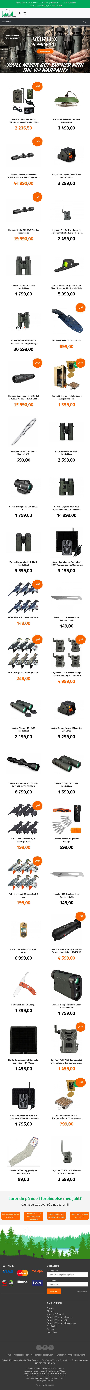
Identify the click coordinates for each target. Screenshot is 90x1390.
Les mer (53, 1378)
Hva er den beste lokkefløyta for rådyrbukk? (33, 1216)
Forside (50, 1308)
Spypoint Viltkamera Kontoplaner (61, 1323)
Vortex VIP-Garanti (55, 1314)
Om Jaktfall (52, 1326)
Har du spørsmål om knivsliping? (10, 1216)
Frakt (9, 1355)
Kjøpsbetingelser (21, 1355)
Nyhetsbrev (61, 1355)
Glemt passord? (82, 1291)
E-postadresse (52, 1271)
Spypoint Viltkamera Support (59, 1317)
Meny (6, 22)
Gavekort (51, 1329)
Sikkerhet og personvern (42, 1355)
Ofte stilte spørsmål (76, 1355)
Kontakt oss (52, 1332)
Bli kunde (51, 1311)
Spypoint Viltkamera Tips (58, 1320)
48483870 (49, 1360)
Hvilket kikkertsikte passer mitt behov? (56, 1216)
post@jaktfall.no (63, 1360)
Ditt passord (51, 1280)
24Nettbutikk (49, 1385)
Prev (5, 48)
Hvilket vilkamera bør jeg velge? (79, 1216)
